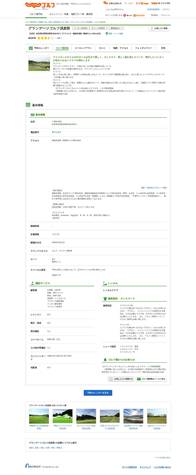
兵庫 (47, 448)
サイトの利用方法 (129, 467)
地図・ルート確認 (115, 34)
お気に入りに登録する (121, 379)
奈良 (53, 448)
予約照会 (154, 15)
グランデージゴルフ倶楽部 (81, 22)
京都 (36, 448)
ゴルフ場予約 (36, 14)
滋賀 (31, 448)
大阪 (42, 448)
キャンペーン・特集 (59, 14)
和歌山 (59, 448)
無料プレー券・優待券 (82, 14)
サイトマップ (145, 467)
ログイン (166, 9)
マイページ (165, 15)
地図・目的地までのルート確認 (154, 188)
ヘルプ (130, 3)
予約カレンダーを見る (98, 393)
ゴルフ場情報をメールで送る (151, 379)
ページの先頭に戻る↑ (163, 457)
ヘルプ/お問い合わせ (162, 467)
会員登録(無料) (153, 9)
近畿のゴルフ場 (44, 22)
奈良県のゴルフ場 (60, 22)
